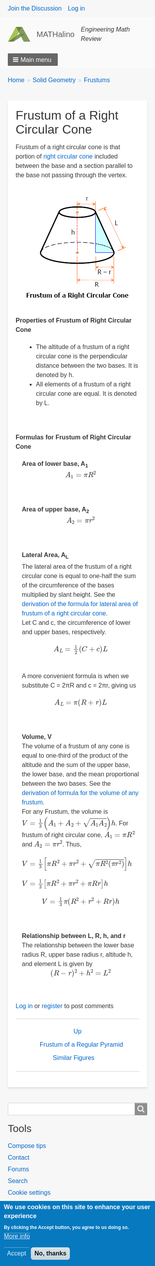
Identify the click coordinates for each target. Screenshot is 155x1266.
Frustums (97, 80)
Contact (18, 1157)
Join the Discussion (35, 8)
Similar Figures (73, 1057)
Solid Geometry (54, 80)
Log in (76, 8)
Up (77, 1031)
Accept (16, 1257)
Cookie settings (29, 1192)
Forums (18, 1169)
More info (17, 1240)
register (52, 1006)
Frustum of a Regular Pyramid (81, 1044)
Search (18, 1181)
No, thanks (50, 1257)
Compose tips (27, 1146)
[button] (33, 59)
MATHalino (56, 34)
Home (16, 80)
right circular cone (68, 156)
